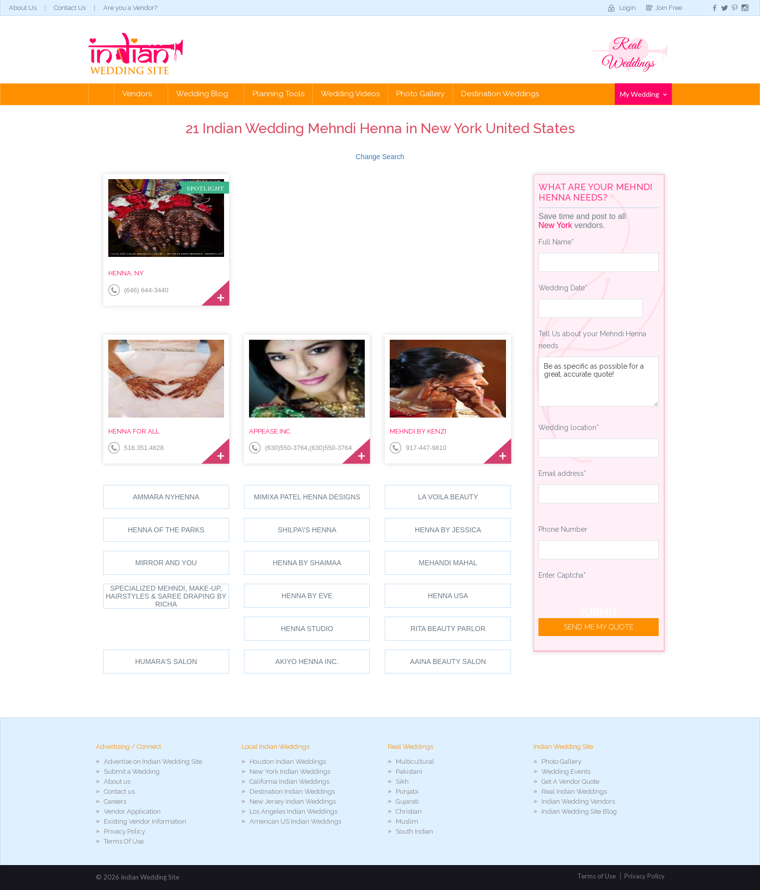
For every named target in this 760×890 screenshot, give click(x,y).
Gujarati (407, 801)
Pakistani (409, 771)
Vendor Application (132, 811)
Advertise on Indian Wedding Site (153, 761)
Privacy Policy (124, 831)
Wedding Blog (206, 93)
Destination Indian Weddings (292, 791)
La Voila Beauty (448, 497)
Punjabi (407, 791)
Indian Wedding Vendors (578, 801)
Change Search (380, 157)
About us (117, 781)
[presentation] (614, 605)
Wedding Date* (562, 288)
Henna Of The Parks (166, 530)
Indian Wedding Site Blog (579, 811)
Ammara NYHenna (166, 497)
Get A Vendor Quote (570, 781)
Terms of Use (596, 876)
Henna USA (448, 596)
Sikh (402, 781)
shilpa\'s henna (306, 530)
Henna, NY (126, 273)
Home (101, 94)
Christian (409, 811)
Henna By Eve (306, 596)
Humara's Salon (166, 662)
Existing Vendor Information (145, 821)
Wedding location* (568, 428)
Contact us (119, 791)
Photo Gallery (420, 93)
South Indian (414, 831)
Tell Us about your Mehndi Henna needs (592, 340)
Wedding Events (565, 771)
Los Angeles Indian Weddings (293, 811)
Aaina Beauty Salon (448, 662)
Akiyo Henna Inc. (307, 662)
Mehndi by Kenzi (418, 431)
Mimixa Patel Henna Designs (306, 497)
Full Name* (556, 242)
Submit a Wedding (132, 771)
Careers (115, 801)
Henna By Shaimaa (307, 563)
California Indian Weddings (289, 781)
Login (627, 7)
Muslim (407, 821)
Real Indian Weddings (574, 791)
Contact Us (70, 7)
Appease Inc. (270, 431)
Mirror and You (166, 563)
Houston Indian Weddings (288, 761)
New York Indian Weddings (290, 771)
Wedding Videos (350, 93)
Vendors (141, 93)
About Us (22, 7)
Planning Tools (278, 93)
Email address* (562, 473)
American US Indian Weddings (295, 821)
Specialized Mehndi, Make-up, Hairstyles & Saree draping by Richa (166, 596)
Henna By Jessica (448, 530)
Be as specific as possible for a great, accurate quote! (598, 382)
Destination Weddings (500, 93)
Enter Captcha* (562, 575)
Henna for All (133, 431)
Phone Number (562, 529)
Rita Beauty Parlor (448, 629)
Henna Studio (307, 629)
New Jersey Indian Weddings (293, 801)
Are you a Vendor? (130, 7)
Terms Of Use (124, 841)
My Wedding (643, 94)
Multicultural (415, 761)
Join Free (668, 7)
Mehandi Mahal (448, 563)
